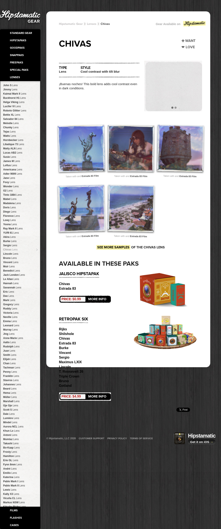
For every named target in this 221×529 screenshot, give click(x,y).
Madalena (12, 203)
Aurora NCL (13, 426)
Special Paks (19, 70)
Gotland (65, 385)
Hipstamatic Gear (71, 24)
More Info (83, 299)
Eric (8, 291)
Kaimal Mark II (14, 93)
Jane (9, 178)
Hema (9, 392)
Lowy (9, 220)
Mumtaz (11, 439)
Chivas (10, 249)
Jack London (14, 274)
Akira (9, 237)
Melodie (11, 123)
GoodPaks (17, 48)
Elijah (9, 359)
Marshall (11, 401)
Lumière (11, 418)
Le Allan (11, 279)
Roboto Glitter (14, 110)
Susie (9, 156)
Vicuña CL (12, 498)
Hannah (11, 283)
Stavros (11, 380)
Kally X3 (11, 494)
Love (190, 47)
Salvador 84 (13, 119)
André (10, 468)
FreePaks (16, 62)
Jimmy (10, 89)
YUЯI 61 (11, 232)
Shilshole (66, 334)
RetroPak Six (73, 319)
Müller (10, 397)
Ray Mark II (13, 228)
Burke (9, 241)
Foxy (9, 182)
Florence (11, 215)
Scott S (10, 409)
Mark (9, 300)
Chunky (11, 127)
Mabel (9, 199)
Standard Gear (21, 33)
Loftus (10, 165)
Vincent (11, 262)
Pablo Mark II (14, 485)
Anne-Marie (13, 338)
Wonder (11, 186)
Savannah (12, 287)
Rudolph (11, 346)
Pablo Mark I (13, 481)
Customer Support (91, 438)
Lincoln (10, 253)
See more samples (113, 247)
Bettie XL (11, 114)
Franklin (11, 376)
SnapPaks (17, 55)
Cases (14, 525)
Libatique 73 (13, 144)
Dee (8, 296)
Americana (12, 169)
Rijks (63, 329)
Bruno (10, 258)
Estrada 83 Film (90, 175)
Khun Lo (11, 430)
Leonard (11, 325)
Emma (10, 321)
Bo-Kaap (11, 447)
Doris (9, 207)
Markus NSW (14, 502)
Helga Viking (13, 102)
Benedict (11, 270)
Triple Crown (69, 376)
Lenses (15, 77)
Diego (9, 211)
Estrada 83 (67, 288)
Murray (10, 329)
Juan (9, 350)
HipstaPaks (18, 40)
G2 (8, 190)
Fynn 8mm (12, 464)
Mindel (10, 422)
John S (10, 85)
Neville (10, 317)
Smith (9, 355)
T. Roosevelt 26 (71, 371)
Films (14, 510)
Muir (9, 266)
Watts (9, 135)
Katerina (11, 477)
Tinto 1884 (12, 194)
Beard (9, 388)
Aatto (9, 342)
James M (11, 161)
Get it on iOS (201, 442)
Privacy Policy (117, 438)
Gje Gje (10, 405)
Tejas (9, 131)
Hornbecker (13, 140)
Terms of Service (141, 438)
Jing (9, 333)
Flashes (16, 518)
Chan (9, 363)
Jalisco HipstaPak (79, 273)
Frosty (10, 451)
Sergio (10, 245)
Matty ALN (12, 148)
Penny (10, 371)
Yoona (10, 224)
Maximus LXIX (70, 362)
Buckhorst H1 (14, 97)
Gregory (11, 304)
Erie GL (10, 460)
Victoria (11, 312)
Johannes (12, 384)
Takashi (11, 443)
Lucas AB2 (12, 152)
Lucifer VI (12, 106)
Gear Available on (181, 25)
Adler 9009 (12, 173)
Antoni (10, 435)
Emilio (10, 472)
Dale (9, 413)
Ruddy (10, 308)
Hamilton (11, 456)
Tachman (11, 367)
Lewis (9, 489)
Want (190, 41)
